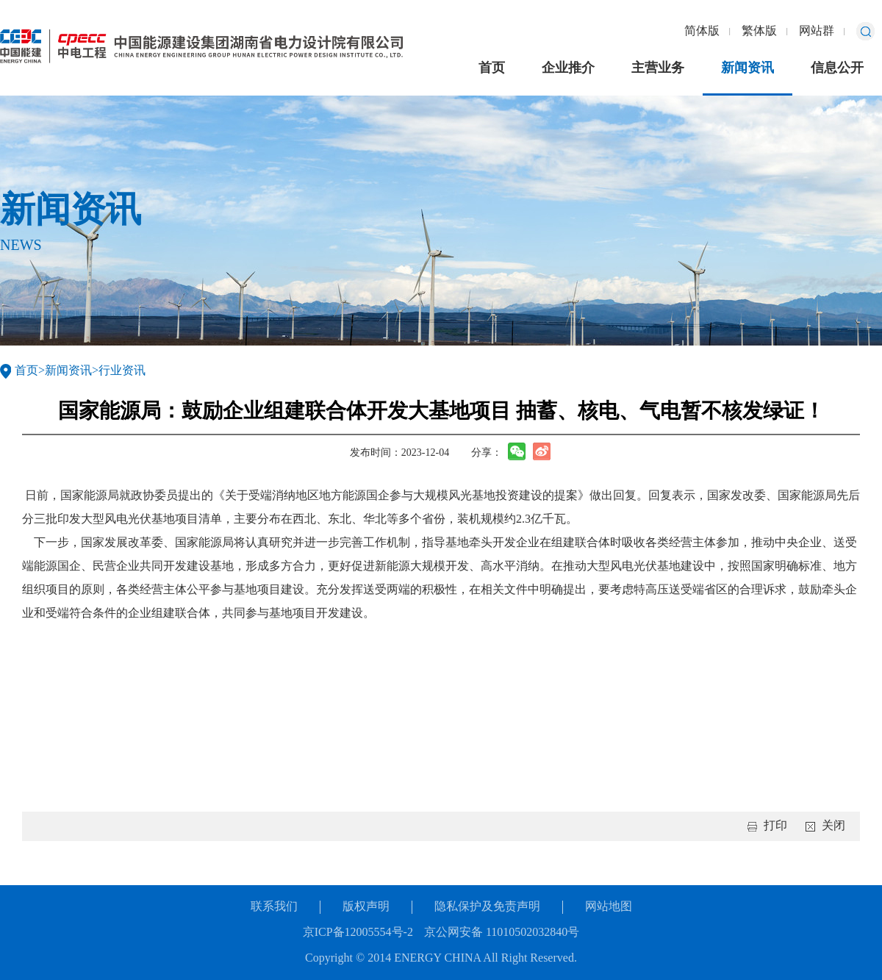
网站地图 (608, 907)
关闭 (833, 826)
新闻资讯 (747, 68)
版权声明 (366, 907)
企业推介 (568, 68)
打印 (775, 826)
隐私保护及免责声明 (487, 907)
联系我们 (274, 907)
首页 (491, 68)
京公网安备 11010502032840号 (501, 932)
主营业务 (657, 68)
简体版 (702, 31)
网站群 (816, 31)
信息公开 (837, 68)
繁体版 (759, 31)
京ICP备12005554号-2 (358, 932)
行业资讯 (122, 371)
